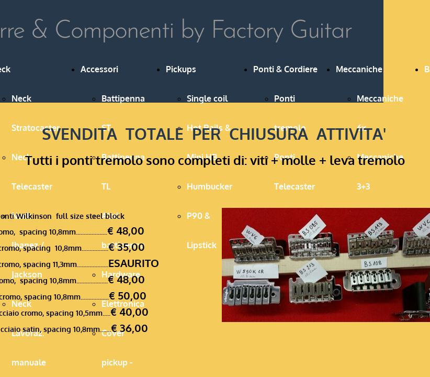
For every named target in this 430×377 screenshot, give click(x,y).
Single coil (207, 98)
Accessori (99, 69)
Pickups (181, 69)
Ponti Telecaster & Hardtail (294, 186)
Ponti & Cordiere (285, 69)
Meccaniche (359, 69)
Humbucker (209, 186)
